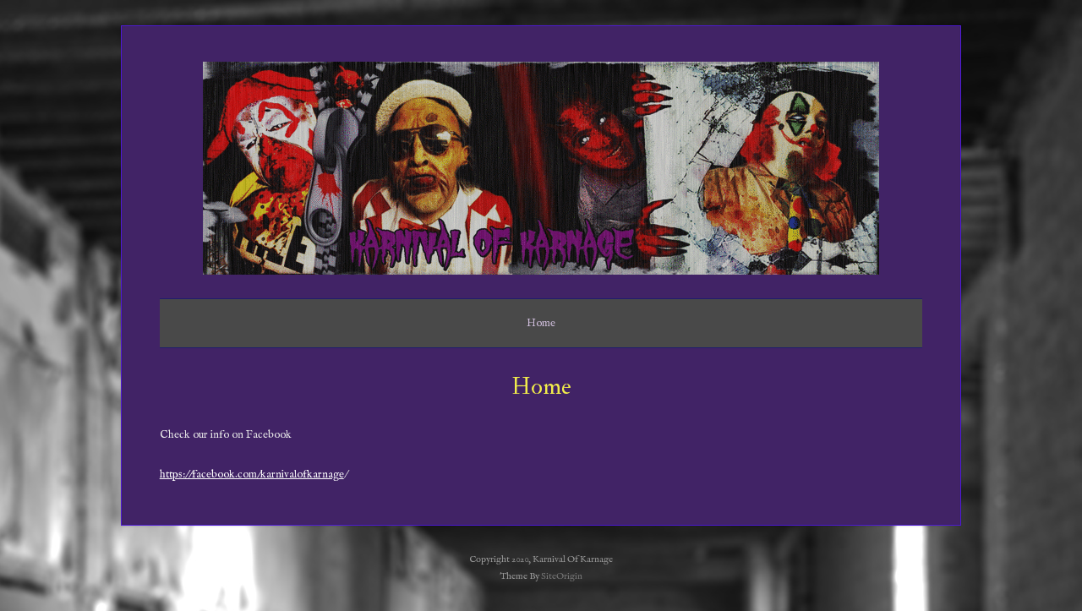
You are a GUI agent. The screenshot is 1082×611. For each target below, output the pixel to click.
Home (541, 323)
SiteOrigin (561, 576)
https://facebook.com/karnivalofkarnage (252, 474)
